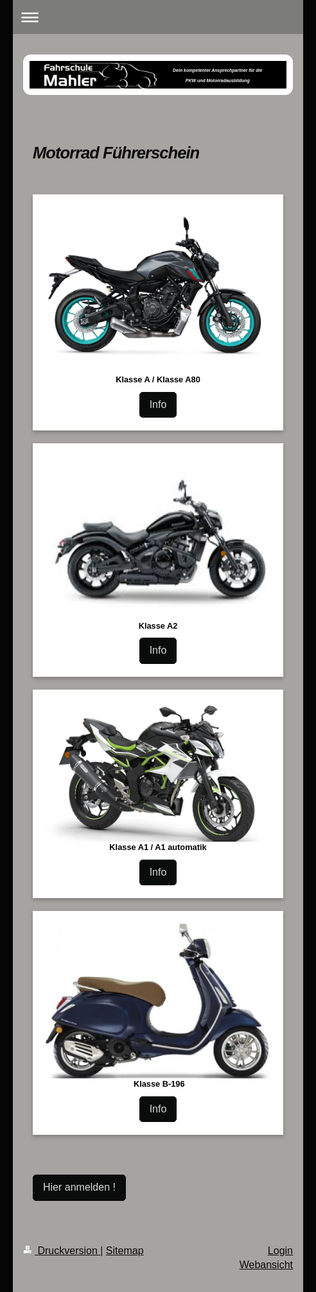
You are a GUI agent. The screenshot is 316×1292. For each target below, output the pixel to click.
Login (280, 1250)
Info (158, 404)
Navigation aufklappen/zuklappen (158, 17)
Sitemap (125, 1250)
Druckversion (61, 1250)
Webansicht (266, 1264)
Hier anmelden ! (79, 1187)
